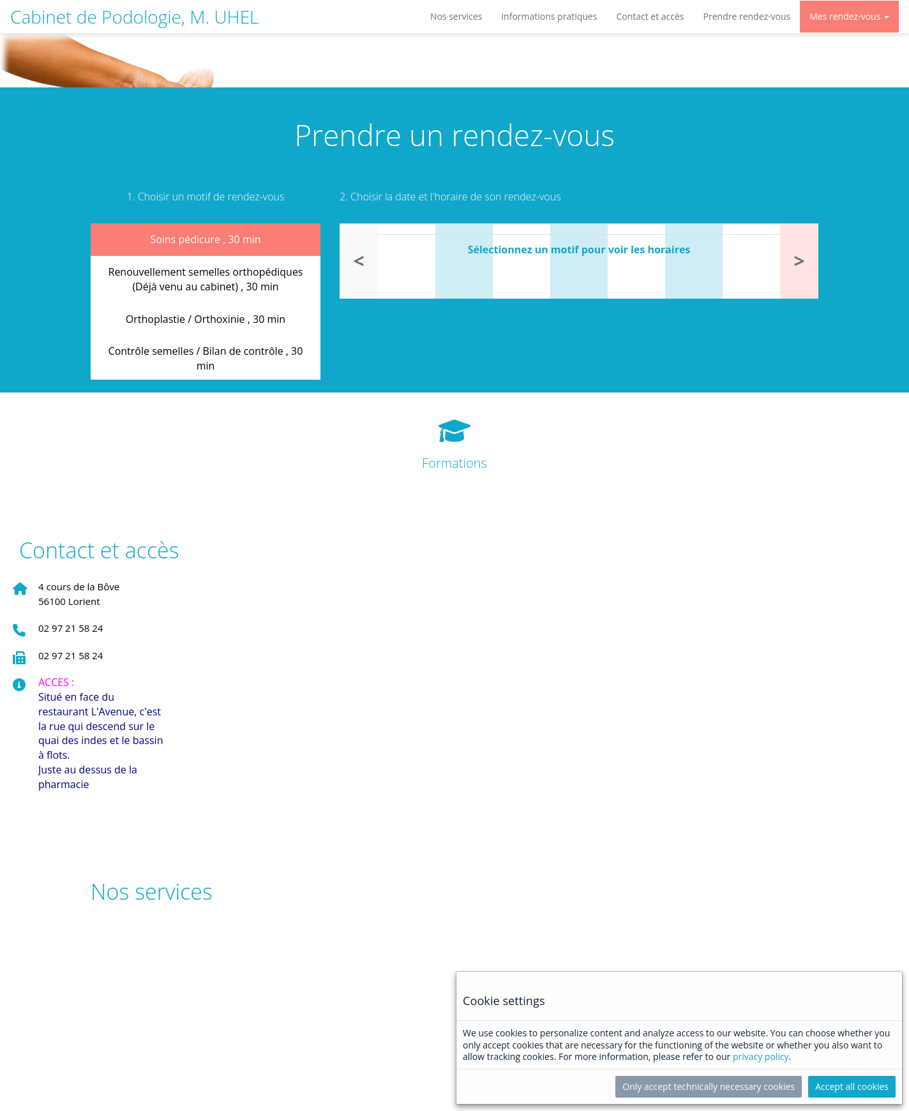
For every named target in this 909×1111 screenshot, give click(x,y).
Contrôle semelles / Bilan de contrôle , (206, 358)
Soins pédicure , (205, 239)
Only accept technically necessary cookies (708, 1086)
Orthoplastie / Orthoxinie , (205, 319)
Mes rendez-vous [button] (849, 16)
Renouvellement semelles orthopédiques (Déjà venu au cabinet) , (206, 279)
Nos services (456, 16)
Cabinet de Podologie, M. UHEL (134, 16)
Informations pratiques (549, 16)
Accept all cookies (852, 1086)
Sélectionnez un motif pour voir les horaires (579, 249)
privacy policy (761, 1056)
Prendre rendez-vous (747, 16)
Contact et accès (650, 16)
